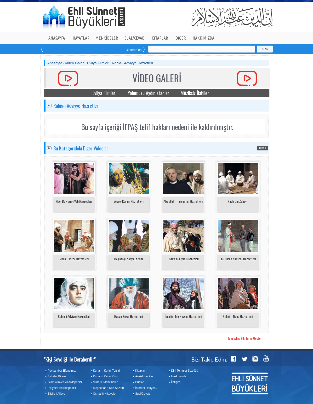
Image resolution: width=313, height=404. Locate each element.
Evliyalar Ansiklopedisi (62, 388)
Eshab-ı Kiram (57, 376)
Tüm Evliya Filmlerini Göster (245, 338)
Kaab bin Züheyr (238, 201)
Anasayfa (55, 63)
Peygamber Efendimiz (62, 370)
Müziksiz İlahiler (195, 92)
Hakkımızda (178, 376)
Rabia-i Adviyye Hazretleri (132, 63)
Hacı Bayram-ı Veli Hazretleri (74, 201)
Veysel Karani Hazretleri (128, 201)
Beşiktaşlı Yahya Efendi (128, 258)
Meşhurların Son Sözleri (108, 388)
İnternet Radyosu (146, 388)
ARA (265, 49)
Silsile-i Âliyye (56, 393)
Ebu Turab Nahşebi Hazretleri (238, 258)
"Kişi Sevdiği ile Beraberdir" (70, 359)
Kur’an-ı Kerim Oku (105, 376)
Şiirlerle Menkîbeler (105, 382)
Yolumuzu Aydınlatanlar (148, 92)
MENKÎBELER (107, 38)
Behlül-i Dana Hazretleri (238, 316)
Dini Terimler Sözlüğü (184, 370)
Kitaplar (140, 370)
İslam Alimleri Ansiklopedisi (65, 382)
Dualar (139, 382)
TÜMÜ (262, 148)
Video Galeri (75, 63)
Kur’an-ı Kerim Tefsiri (106, 370)
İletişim (175, 382)
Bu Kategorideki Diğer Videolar (80, 148)
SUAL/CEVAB (134, 38)
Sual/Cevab (142, 393)
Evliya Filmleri (98, 63)
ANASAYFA (56, 38)
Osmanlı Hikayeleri (105, 393)
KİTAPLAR (160, 38)
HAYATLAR (81, 38)
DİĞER (181, 38)
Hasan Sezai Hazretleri (128, 316)
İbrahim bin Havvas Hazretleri (183, 316)
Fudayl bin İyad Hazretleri (183, 258)
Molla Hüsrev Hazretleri (74, 258)
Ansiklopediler (144, 376)
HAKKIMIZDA (203, 38)
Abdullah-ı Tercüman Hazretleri (183, 201)
